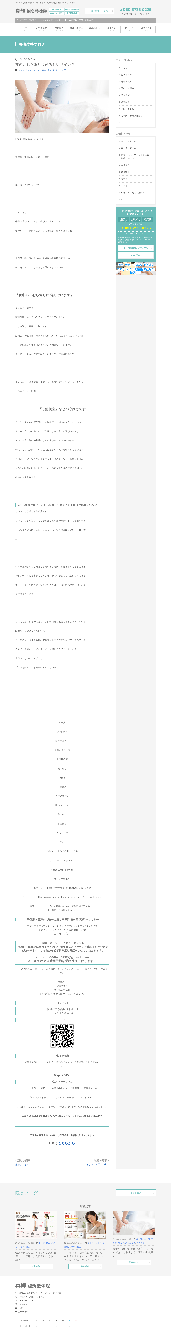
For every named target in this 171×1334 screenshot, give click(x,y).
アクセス (129, 29)
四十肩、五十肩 (95, 1243)
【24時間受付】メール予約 (135, 248)
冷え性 (36, 70)
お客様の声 (41, 29)
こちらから (66, 1143)
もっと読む (136, 1193)
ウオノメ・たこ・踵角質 (133, 192)
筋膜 (49, 70)
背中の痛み (76, 1247)
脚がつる (57, 70)
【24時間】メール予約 (99, 11)
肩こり (121, 1243)
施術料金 (111, 29)
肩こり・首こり (128, 141)
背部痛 (22, 1247)
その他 (22, 70)
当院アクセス (127, 109)
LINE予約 (135, 255)
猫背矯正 (125, 165)
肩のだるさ (130, 1243)
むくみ (29, 70)
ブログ (124, 122)
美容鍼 (124, 179)
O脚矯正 (125, 172)
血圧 (64, 70)
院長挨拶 (59, 29)
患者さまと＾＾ (23, 1164)
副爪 (123, 199)
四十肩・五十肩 (128, 148)
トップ (24, 29)
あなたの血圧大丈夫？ (97, 1164)
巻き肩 (42, 1243)
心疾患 (43, 70)
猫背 (48, 1243)
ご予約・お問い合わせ (132, 115)
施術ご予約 (146, 29)
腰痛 (28, 1247)
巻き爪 (124, 186)
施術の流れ (94, 29)
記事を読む (36, 1266)
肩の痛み (141, 1243)
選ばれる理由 (76, 29)
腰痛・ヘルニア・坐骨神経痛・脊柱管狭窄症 (136, 157)
